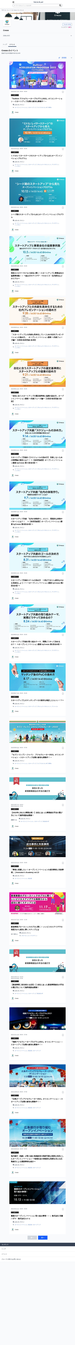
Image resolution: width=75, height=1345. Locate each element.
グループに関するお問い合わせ (11, 1259)
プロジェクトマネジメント (44, 164)
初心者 (45, 821)
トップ (4, 1249)
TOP (3, 10)
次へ (42, 1237)
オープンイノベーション (21, 107)
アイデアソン (55, 164)
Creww (15, 10)
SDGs (49, 107)
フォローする (67, 24)
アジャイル (55, 706)
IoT (47, 107)
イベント (4, 1254)
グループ (8, 10)
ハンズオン (18, 166)
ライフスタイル (41, 107)
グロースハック (25, 935)
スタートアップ (32, 107)
